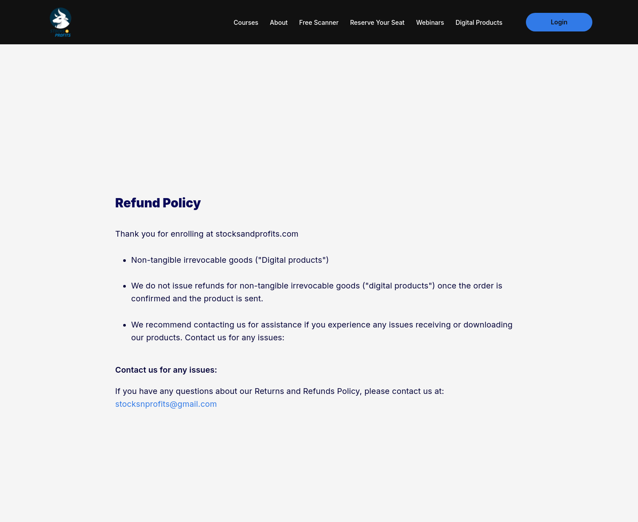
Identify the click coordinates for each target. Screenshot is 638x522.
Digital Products (478, 22)
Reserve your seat (377, 22)
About (279, 22)
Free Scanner (318, 22)
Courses (245, 22)
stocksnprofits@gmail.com (166, 404)
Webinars (430, 22)
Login (559, 22)
